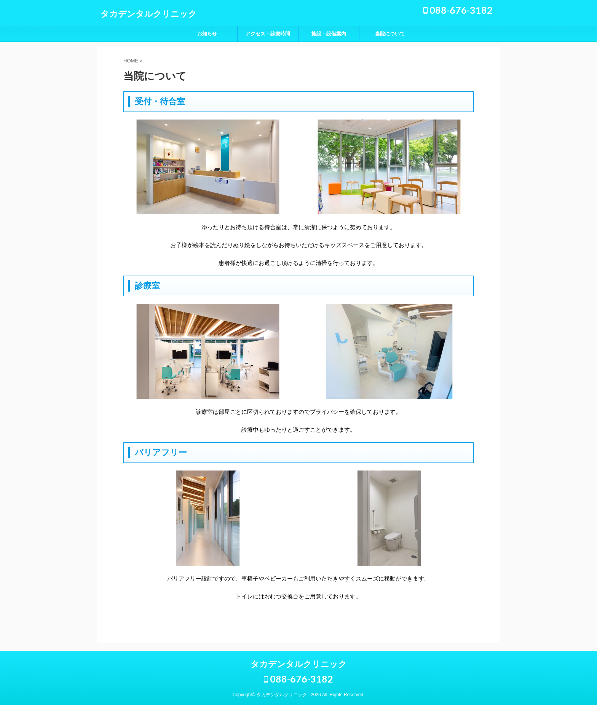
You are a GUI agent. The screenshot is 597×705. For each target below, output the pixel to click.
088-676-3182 (458, 10)
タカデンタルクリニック (149, 14)
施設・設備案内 (328, 34)
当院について (390, 34)
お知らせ (207, 34)
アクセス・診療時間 (268, 34)
